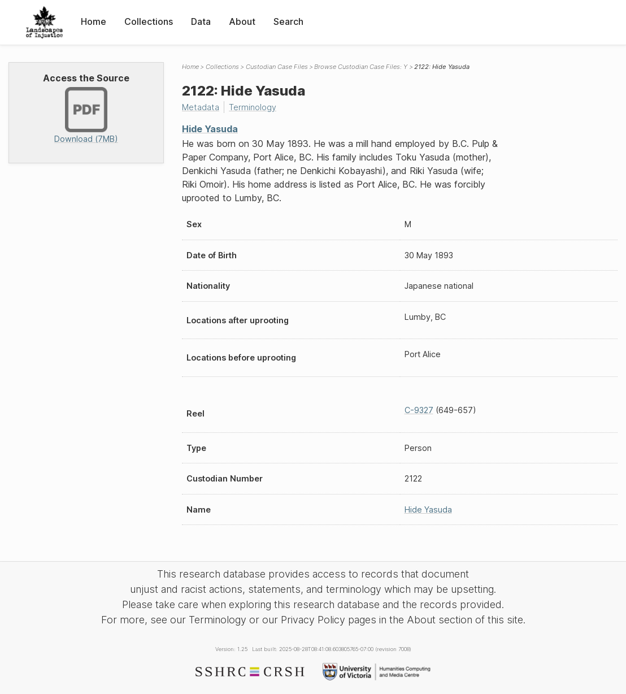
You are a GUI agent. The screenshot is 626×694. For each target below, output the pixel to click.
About (242, 21)
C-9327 (419, 410)
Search (288, 21)
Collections (148, 21)
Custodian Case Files (277, 67)
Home (93, 21)
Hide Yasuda (210, 129)
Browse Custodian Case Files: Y (360, 67)
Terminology (252, 107)
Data (201, 21)
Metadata (200, 107)
